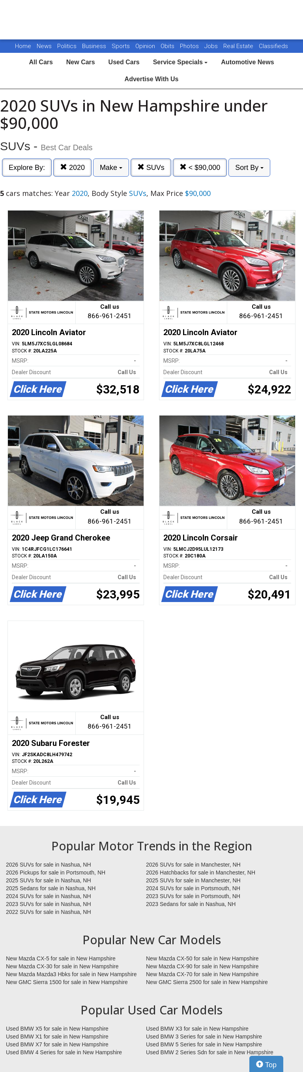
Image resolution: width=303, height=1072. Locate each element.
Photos (190, 46)
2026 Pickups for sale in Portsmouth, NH (55, 872)
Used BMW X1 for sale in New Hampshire (57, 1036)
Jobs (211, 46)
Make (111, 168)
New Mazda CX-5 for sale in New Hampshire (61, 958)
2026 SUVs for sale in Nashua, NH (48, 864)
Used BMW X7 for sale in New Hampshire (57, 1044)
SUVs (151, 167)
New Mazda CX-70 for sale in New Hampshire (202, 974)
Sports (121, 46)
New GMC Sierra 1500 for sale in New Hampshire (67, 982)
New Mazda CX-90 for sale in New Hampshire (202, 966)
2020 (72, 167)
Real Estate (239, 46)
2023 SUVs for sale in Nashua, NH (48, 904)
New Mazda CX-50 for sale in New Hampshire (202, 958)
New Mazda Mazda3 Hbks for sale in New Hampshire (71, 974)
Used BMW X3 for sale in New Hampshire (197, 1028)
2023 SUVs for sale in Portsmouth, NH (193, 896)
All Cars (40, 62)
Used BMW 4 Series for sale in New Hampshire (64, 1052)
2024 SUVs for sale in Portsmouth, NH (193, 888)
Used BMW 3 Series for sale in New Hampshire (204, 1036)
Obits (168, 46)
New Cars (80, 62)
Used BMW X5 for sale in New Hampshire (57, 1028)
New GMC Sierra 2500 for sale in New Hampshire (207, 982)
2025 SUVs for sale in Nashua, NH (48, 880)
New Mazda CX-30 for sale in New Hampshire (62, 966)
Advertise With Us (152, 79)
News (44, 46)
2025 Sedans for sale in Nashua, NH (50, 888)
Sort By (249, 168)
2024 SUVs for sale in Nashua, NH (48, 896)
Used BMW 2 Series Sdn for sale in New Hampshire (209, 1052)
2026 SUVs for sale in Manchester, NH (193, 864)
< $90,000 (200, 167)
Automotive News (247, 62)
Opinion (146, 46)
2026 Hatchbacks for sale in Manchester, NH (200, 872)
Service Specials (180, 62)
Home (23, 46)
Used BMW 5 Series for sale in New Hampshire (204, 1044)
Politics (67, 46)
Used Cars (124, 62)
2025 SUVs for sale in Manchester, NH (193, 880)
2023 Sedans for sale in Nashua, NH (191, 904)
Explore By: (27, 168)
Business (95, 46)
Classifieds (273, 46)
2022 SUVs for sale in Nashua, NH (48, 912)
